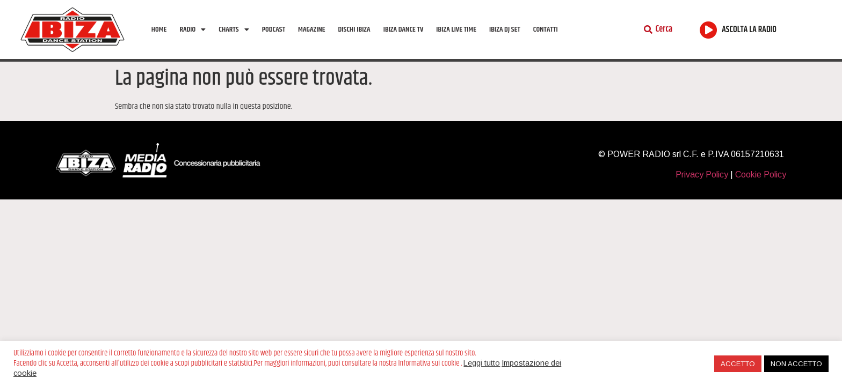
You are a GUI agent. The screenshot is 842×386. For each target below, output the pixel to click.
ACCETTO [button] (738, 364)
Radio (192, 29)
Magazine (311, 29)
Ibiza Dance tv (403, 29)
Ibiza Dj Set (504, 29)
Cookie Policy (760, 174)
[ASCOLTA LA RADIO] (708, 30)
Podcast (273, 29)
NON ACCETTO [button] (796, 364)
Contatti (545, 29)
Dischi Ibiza (354, 29)
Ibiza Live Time (456, 29)
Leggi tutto (481, 363)
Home (159, 29)
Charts (234, 29)
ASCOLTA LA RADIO (749, 29)
